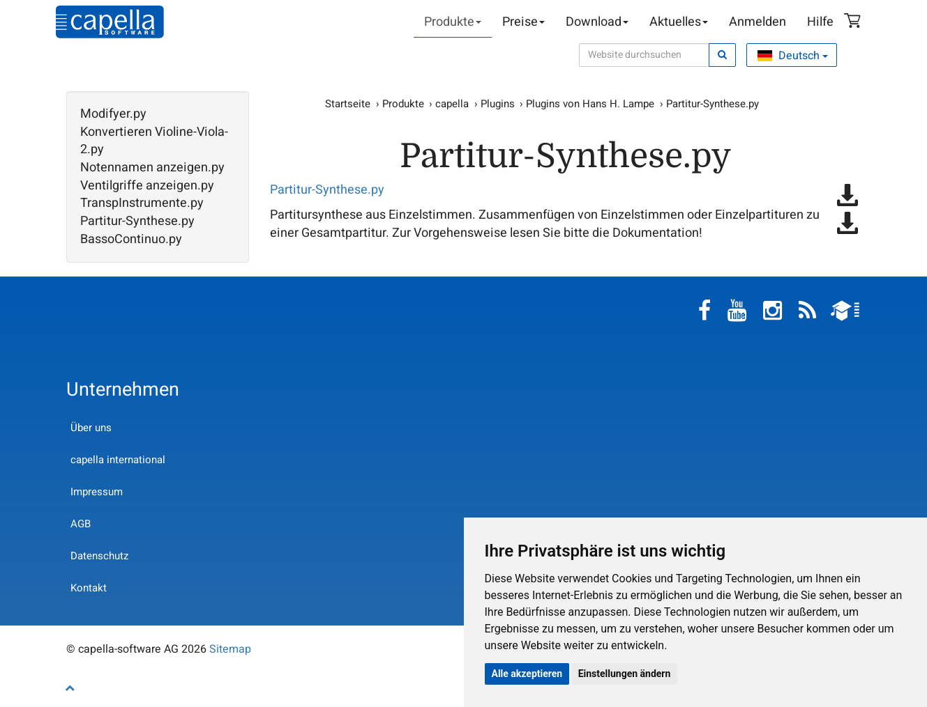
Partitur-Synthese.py (137, 221)
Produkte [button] (452, 22)
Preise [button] (523, 22)
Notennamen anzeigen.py (152, 168)
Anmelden (757, 22)
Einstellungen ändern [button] (624, 673)
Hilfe (820, 22)
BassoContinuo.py (131, 240)
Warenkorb (854, 22)
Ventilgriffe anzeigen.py (147, 186)
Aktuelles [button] (678, 22)
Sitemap (230, 649)
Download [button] (597, 22)
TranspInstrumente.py (142, 203)
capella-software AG (110, 22)
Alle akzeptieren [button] (527, 673)
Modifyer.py (113, 114)
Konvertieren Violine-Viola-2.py (154, 141)
